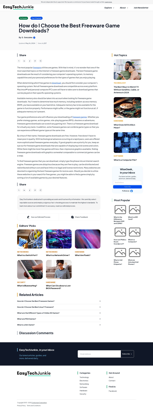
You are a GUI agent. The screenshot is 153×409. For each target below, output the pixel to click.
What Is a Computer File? (125, 160)
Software (118, 156)
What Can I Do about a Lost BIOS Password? (58, 286)
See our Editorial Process (38, 217)
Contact (112, 380)
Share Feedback (79, 217)
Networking (23, 252)
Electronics (84, 380)
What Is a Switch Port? (27, 255)
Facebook (113, 391)
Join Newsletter (141, 7)
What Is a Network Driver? (58, 255)
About (111, 377)
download (56, 83)
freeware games (79, 117)
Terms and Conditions (34, 405)
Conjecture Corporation (39, 402)
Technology (120, 83)
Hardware (79, 252)
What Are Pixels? (82, 255)
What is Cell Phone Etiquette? (118, 262)
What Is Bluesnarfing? (27, 285)
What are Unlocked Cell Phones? (133, 262)
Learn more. (108, 2)
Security (21, 282)
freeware (37, 67)
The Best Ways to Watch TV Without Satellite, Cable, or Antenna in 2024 (126, 90)
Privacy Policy (21, 405)
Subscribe (127, 187)
